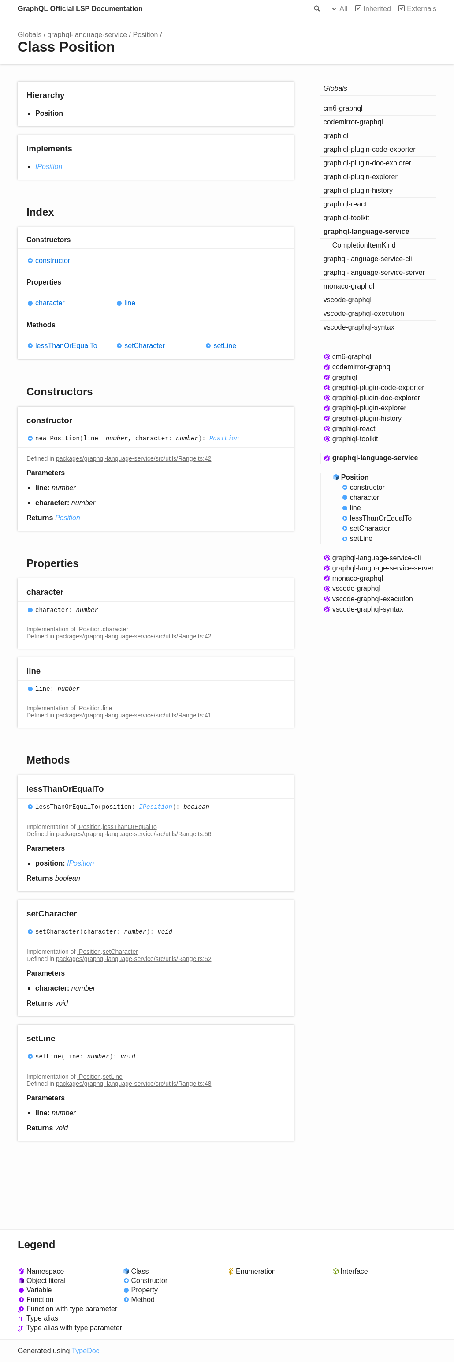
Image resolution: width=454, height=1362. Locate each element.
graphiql (336, 135)
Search (316, 9)
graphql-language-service (87, 34)
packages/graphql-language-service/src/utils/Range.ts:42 (134, 458)
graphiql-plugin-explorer (361, 176)
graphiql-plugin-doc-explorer (367, 163)
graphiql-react (345, 204)
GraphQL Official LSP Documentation (80, 8)
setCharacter (144, 345)
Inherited (377, 8)
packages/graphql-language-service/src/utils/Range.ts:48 (134, 1083)
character (50, 303)
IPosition (48, 166)
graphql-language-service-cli (368, 259)
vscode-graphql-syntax (359, 327)
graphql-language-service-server (374, 272)
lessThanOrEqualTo (66, 345)
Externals (421, 8)
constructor (52, 260)
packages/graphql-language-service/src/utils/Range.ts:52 (134, 958)
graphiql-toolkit (346, 217)
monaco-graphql (349, 286)
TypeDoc (85, 1350)
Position (145, 34)
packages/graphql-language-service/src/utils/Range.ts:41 (134, 715)
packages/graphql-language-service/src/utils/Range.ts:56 (134, 833)
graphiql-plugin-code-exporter (370, 149)
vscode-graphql (348, 300)
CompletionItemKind (364, 245)
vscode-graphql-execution (364, 313)
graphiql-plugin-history (358, 190)
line (129, 303)
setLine (224, 345)
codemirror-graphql (353, 122)
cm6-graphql (343, 108)
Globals (29, 34)
